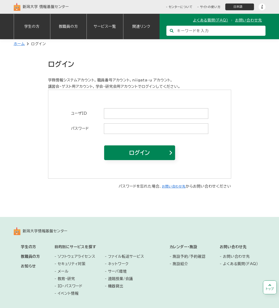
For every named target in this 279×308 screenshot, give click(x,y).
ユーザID (79, 113)
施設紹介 (180, 264)
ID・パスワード (70, 286)
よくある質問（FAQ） (210, 20)
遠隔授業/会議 (120, 278)
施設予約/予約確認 (189, 256)
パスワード (80, 128)
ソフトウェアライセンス (76, 256)
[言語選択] (239, 6)
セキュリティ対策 (72, 264)
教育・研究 (66, 278)
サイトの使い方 (210, 7)
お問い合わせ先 (248, 20)
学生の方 (32, 26)
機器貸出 (115, 286)
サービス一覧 (105, 26)
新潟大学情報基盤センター (41, 231)
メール (63, 271)
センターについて (181, 7)
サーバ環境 (117, 271)
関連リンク (141, 26)
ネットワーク (118, 264)
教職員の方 (68, 26)
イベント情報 (68, 293)
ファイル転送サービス (126, 256)
